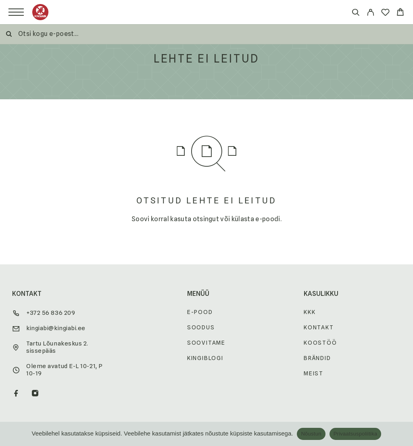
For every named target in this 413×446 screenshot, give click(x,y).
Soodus (201, 327)
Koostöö (320, 342)
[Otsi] (355, 13)
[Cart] (400, 13)
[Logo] (40, 12)
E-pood (200, 312)
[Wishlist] (385, 13)
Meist (313, 373)
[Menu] (16, 12)
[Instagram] (35, 394)
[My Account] (370, 13)
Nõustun (311, 434)
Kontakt (319, 327)
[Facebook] (16, 394)
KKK (309, 312)
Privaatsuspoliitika (356, 434)
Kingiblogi (205, 358)
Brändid (317, 358)
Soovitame (206, 342)
